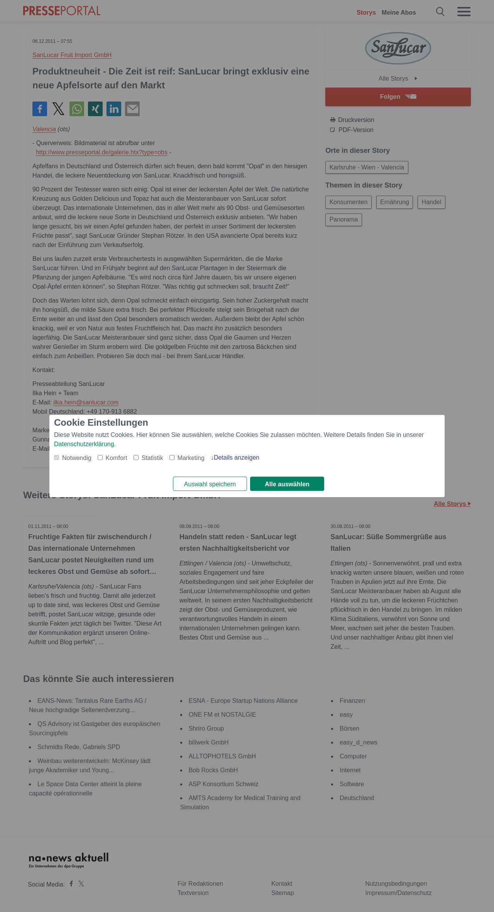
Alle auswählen (287, 484)
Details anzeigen (236, 457)
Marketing (191, 457)
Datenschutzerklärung (84, 443)
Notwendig (76, 457)
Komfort (116, 457)
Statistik (152, 457)
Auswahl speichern (210, 484)
